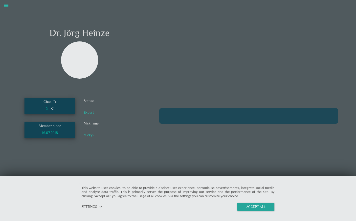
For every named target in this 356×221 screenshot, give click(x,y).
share (52, 109)
